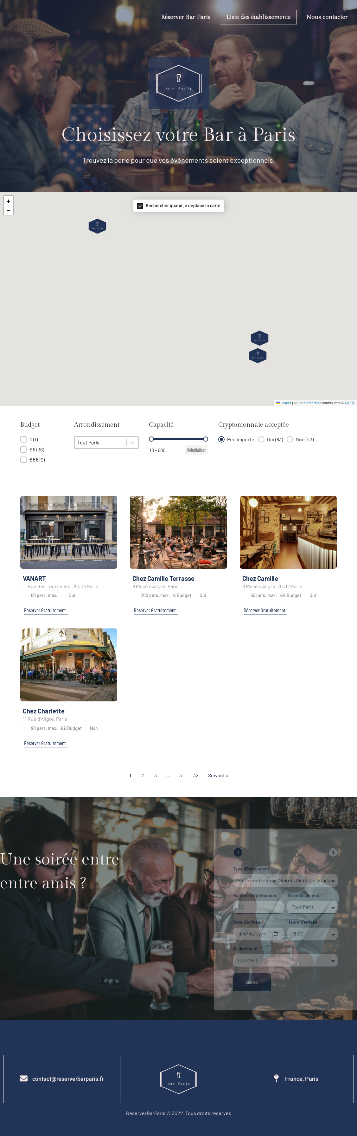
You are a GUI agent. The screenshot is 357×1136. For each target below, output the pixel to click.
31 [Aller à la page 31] (181, 775)
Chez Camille (260, 578)
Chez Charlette (44, 711)
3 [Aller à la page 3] (155, 775)
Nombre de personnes (255, 895)
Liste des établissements (258, 17)
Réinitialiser (196, 450)
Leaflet (283, 403)
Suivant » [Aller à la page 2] (218, 775)
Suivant (252, 982)
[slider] (151, 439)
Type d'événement (251, 869)
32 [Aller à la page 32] (196, 775)
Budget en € (245, 949)
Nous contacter (326, 17)
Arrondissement (304, 895)
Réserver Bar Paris (185, 17)
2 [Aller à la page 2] (142, 775)
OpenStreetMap (309, 403)
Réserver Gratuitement (45, 610)
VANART (34, 578)
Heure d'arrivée (302, 922)
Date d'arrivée (247, 922)
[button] (97, 226)
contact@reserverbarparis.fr (68, 1078)
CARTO (350, 403)
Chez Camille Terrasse (163, 578)
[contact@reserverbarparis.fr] (24, 1078)
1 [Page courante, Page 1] (130, 775)
